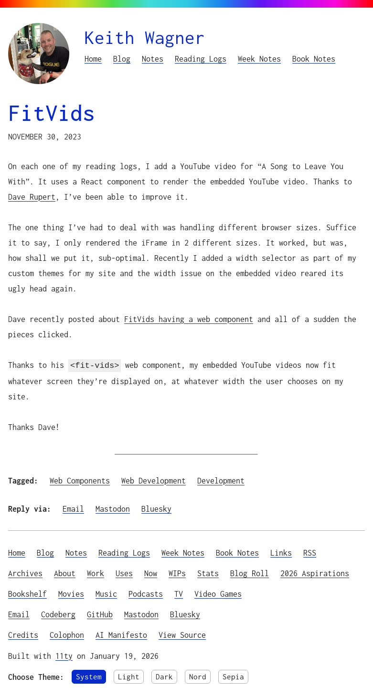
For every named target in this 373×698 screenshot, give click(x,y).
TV (178, 592)
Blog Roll (249, 572)
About (64, 572)
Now (150, 572)
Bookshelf (27, 592)
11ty (64, 654)
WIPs (177, 572)
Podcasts (145, 592)
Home (93, 58)
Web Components (80, 479)
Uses (124, 572)
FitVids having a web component (188, 318)
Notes (152, 58)
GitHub (100, 613)
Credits (23, 633)
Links (281, 551)
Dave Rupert (31, 196)
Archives (25, 572)
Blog (121, 58)
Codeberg (58, 613)
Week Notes (259, 58)
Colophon (67, 633)
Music (106, 592)
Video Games (218, 592)
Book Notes (313, 58)
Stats (208, 572)
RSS (309, 551)
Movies (71, 592)
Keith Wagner (145, 37)
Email (73, 507)
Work (95, 572)
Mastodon (113, 507)
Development (221, 479)
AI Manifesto (121, 633)
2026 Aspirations (314, 572)
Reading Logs (200, 58)
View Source (182, 633)
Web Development (153, 479)
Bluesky (156, 507)
